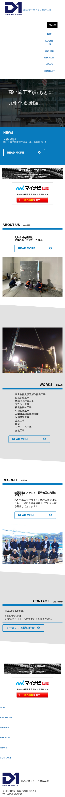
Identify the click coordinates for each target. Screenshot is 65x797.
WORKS (49, 51)
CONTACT (49, 71)
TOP (49, 34)
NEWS (49, 64)
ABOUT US (49, 43)
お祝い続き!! (9, 139)
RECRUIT (49, 57)
